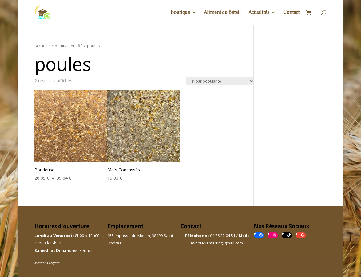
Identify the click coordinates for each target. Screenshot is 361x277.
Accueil (40, 46)
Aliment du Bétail (222, 12)
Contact (291, 12)
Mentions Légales (47, 262)
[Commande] (220, 81)
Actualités (258, 12)
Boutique (180, 12)
